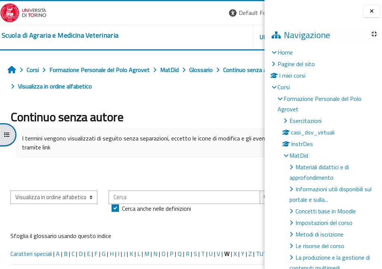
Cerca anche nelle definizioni (58, 231)
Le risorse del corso (319, 245)
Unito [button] (177, 37)
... (253, 173)
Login (252, 12)
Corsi (284, 87)
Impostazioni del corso (324, 222)
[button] (162, 13)
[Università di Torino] (23, 11)
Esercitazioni (305, 120)
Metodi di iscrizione (319, 234)
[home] (59, 35)
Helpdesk (219, 37)
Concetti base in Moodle (325, 211)
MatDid (298, 155)
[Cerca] (86, 220)
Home (285, 52)
